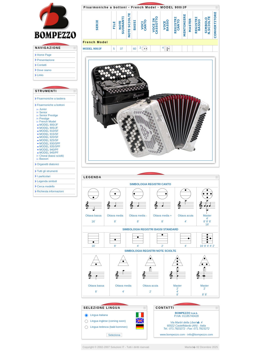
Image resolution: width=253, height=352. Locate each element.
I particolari (43, 176)
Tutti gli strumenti (47, 171)
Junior (43, 109)
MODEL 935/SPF (49, 146)
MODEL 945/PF (48, 152)
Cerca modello (46, 186)
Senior (43, 112)
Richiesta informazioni (50, 191)
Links (40, 75)
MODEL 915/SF (48, 134)
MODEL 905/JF (48, 127)
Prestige (44, 118)
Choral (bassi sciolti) (51, 155)
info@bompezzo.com (200, 334)
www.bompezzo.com (172, 334)
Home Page (44, 54)
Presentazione (45, 60)
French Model (47, 121)
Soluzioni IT (117, 347)
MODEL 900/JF (48, 124)
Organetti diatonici (48, 164)
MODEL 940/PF (48, 149)
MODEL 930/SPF (49, 143)
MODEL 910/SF (48, 130)
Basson (43, 158)
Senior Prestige (48, 115)
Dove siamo (44, 70)
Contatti (41, 64)
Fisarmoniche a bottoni (50, 104)
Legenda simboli (47, 181)
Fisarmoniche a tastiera (51, 98)
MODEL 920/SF (48, 137)
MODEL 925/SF (48, 140)
